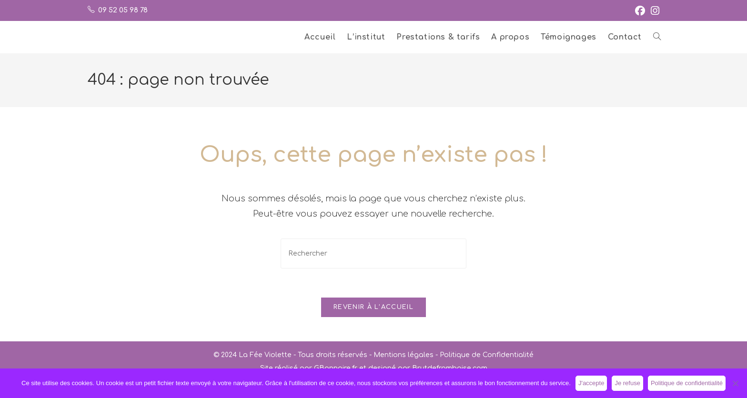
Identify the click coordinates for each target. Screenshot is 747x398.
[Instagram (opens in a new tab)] (653, 11)
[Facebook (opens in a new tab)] (640, 11)
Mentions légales (404, 354)
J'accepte (591, 383)
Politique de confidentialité (687, 383)
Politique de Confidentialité (487, 354)
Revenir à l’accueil (373, 307)
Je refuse (627, 383)
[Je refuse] (735, 383)
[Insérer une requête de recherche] (373, 254)
